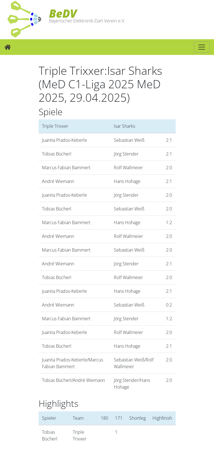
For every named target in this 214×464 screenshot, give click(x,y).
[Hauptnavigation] (202, 47)
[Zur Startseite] (7, 47)
